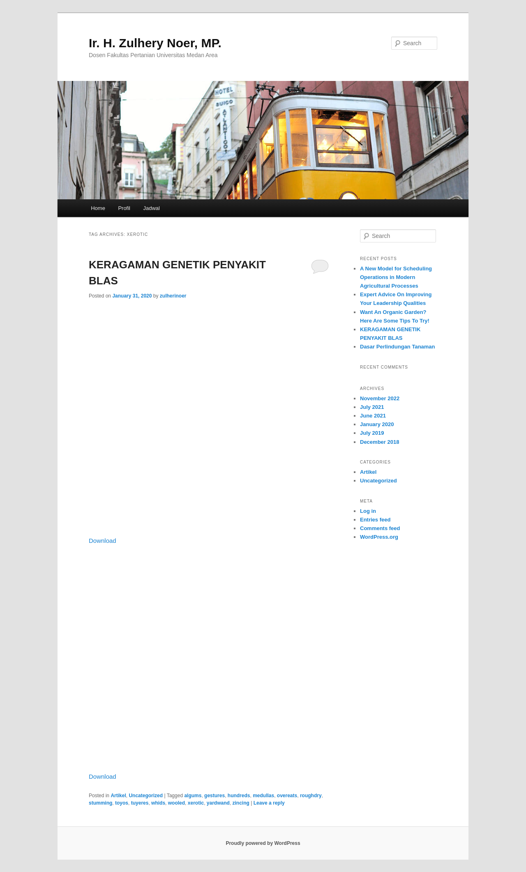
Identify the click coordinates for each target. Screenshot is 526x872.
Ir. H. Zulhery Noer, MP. (155, 43)
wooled (176, 803)
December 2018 (379, 442)
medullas (263, 795)
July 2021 (372, 407)
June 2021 (373, 416)
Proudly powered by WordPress (263, 843)
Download (102, 540)
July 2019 (372, 433)
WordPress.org (379, 537)
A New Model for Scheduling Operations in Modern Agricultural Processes (396, 277)
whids (158, 803)
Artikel (118, 795)
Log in (368, 511)
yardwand (218, 803)
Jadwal (151, 208)
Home (98, 208)
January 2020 (377, 424)
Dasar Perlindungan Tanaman (397, 347)
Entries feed (375, 520)
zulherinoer (173, 296)
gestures (214, 795)
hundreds (239, 795)
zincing (241, 803)
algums (192, 795)
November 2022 (379, 398)
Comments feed (380, 528)
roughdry (311, 795)
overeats (287, 795)
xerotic (196, 803)
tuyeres (140, 803)
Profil (124, 208)
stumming (100, 803)
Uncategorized (146, 795)
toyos (121, 803)
